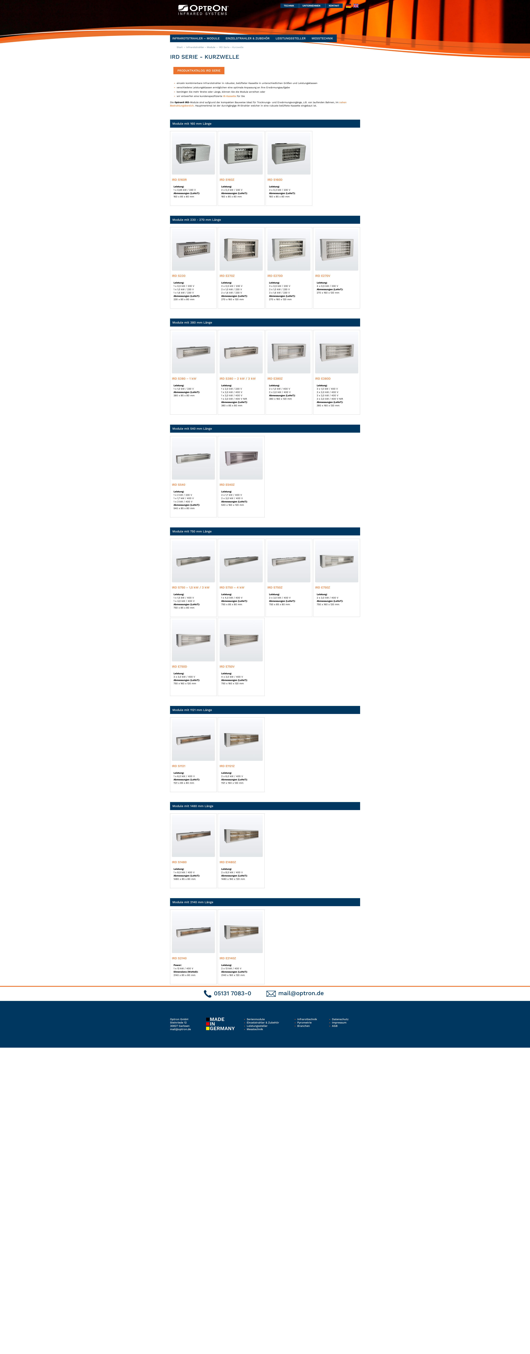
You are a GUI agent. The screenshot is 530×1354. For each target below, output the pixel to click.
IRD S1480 (179, 862)
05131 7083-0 (232, 993)
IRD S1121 (178, 766)
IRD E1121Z (227, 766)
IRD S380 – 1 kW (184, 378)
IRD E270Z (227, 275)
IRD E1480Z (228, 862)
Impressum (339, 1022)
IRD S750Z (274, 587)
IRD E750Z (322, 587)
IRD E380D (323, 378)
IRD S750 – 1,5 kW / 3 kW (191, 587)
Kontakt (334, 5)
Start (180, 47)
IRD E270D (275, 275)
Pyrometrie (304, 1022)
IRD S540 (178, 484)
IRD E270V (322, 275)
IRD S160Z (227, 179)
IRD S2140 (179, 958)
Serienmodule (256, 1019)
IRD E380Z (275, 378)
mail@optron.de (301, 993)
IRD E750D (179, 666)
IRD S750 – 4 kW (232, 587)
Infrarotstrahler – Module (196, 38)
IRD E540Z (227, 484)
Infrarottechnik (307, 1019)
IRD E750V (227, 666)
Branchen (303, 1025)
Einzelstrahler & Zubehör (248, 38)
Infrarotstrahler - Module (200, 47)
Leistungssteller (291, 38)
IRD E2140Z (228, 958)
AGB (335, 1025)
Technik (290, 5)
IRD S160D (274, 179)
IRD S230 (178, 275)
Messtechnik (323, 38)
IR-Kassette (229, 96)
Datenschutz (340, 1019)
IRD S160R (179, 179)
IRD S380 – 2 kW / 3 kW (238, 378)
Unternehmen (312, 5)
